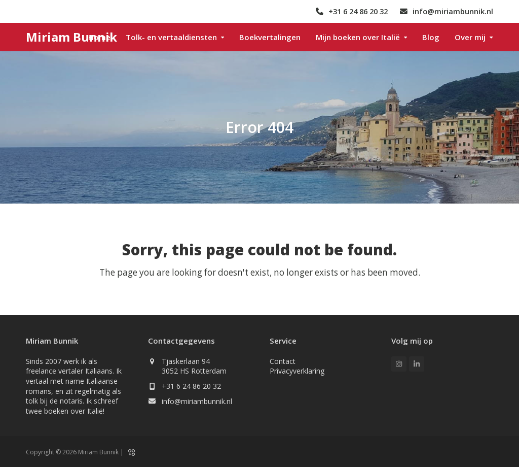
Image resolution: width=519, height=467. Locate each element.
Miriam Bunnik (71, 36)
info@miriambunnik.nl (197, 401)
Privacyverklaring (297, 371)
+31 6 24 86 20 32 (191, 386)
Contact (282, 361)
